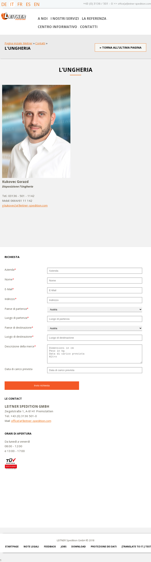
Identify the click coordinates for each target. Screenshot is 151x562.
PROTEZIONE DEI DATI (104, 546)
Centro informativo (57, 27)
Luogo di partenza (17, 318)
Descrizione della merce (20, 346)
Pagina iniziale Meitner (18, 43)
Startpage (12, 546)
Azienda (10, 269)
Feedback (50, 546)
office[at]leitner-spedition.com (134, 3)
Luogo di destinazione (19, 336)
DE (4, 4)
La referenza (94, 18)
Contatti (88, 27)
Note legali (31, 546)
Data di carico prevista (18, 369)
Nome (9, 279)
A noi (43, 18)
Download (78, 546)
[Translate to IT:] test (136, 546)
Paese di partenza (16, 309)
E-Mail (9, 289)
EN (37, 4)
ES (28, 4)
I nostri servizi (64, 18)
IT (12, 4)
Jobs (63, 546)
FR (19, 4)
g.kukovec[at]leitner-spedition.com (25, 205)
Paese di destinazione (19, 327)
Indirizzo (11, 299)
